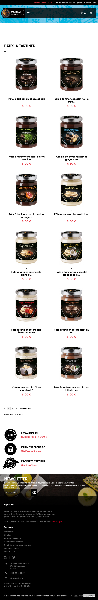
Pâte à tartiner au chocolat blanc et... (26, 273)
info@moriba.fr (16, 578)
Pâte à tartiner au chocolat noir (26, 98)
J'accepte (89, 596)
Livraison (8, 535)
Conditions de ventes (13, 542)
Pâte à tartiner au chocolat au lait (71, 331)
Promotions (9, 532)
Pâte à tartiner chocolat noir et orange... (26, 215)
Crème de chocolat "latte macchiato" (26, 389)
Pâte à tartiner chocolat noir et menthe (26, 158)
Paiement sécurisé (12, 538)
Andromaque (56, 522)
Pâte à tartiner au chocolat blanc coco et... (71, 273)
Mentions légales (12, 548)
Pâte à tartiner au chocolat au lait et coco (71, 389)
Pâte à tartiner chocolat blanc (71, 214)
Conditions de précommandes (17, 545)
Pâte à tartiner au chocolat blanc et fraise (26, 331)
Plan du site (9, 551)
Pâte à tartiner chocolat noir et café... (71, 100)
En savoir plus (76, 596)
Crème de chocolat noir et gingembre (71, 158)
